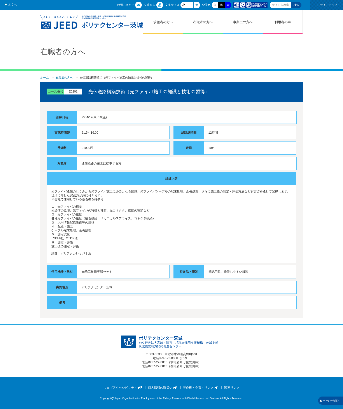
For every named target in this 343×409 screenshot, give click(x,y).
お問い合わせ (125, 4)
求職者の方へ (163, 22)
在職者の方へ (203, 22)
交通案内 (149, 4)
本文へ (12, 4)
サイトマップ (328, 5)
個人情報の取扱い (162, 387)
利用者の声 (283, 22)
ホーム (44, 77)
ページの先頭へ (330, 400)
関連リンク (232, 387)
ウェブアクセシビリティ (122, 387)
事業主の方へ (243, 22)
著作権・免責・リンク (200, 387)
